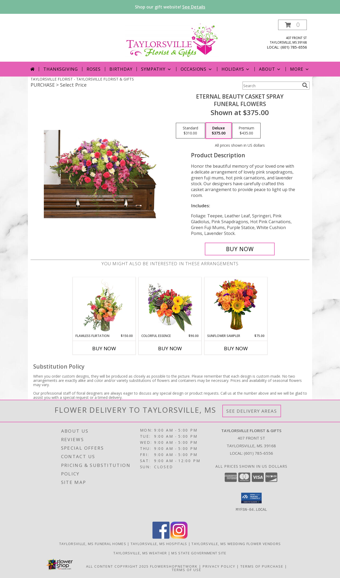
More (299, 69)
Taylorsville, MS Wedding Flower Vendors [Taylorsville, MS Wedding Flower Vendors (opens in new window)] (236, 543)
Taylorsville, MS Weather (140, 553)
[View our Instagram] (179, 537)
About (270, 69)
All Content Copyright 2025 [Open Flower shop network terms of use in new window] (117, 566)
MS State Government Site (198, 553)
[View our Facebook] (160, 537)
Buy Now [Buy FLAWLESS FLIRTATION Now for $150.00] (104, 348)
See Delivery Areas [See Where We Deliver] (251, 411)
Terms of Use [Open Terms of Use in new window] (186, 569)
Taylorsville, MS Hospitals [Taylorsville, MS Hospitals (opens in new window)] (159, 543)
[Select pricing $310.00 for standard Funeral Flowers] (190, 130)
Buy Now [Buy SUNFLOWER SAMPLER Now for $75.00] (236, 348)
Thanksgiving (60, 69)
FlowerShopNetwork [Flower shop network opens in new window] (174, 566)
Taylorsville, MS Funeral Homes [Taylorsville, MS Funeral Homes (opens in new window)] (92, 543)
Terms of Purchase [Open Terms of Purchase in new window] (261, 566)
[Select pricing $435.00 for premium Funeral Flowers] (246, 130)
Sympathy (156, 69)
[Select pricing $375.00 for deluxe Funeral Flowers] (218, 130)
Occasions (197, 69)
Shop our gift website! (170, 7)
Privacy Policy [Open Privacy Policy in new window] (219, 566)
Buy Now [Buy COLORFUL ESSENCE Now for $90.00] (170, 348)
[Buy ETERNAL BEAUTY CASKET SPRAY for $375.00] (240, 249)
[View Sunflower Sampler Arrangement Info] (236, 305)
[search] (305, 85)
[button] (292, 25)
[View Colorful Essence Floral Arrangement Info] (170, 305)
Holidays (236, 69)
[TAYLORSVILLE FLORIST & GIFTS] (172, 39)
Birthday (120, 69)
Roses (94, 69)
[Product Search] (271, 85)
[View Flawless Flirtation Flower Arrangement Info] (104, 305)
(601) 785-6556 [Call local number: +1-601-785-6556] (293, 47)
